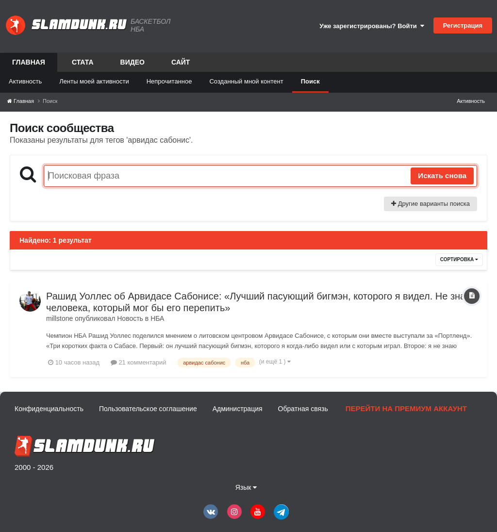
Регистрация (462, 25)
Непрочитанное (169, 81)
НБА (157, 318)
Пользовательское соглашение (148, 409)
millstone (59, 318)
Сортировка (459, 259)
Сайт (180, 62)
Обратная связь (303, 409)
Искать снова (442, 175)
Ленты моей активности (94, 81)
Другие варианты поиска (430, 203)
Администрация (238, 409)
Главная (28, 65)
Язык (246, 487)
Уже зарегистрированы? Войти (371, 26)
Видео (132, 62)
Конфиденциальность (49, 409)
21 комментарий (138, 362)
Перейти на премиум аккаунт (406, 408)
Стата (83, 62)
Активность (25, 81)
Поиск (310, 81)
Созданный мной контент (246, 81)
